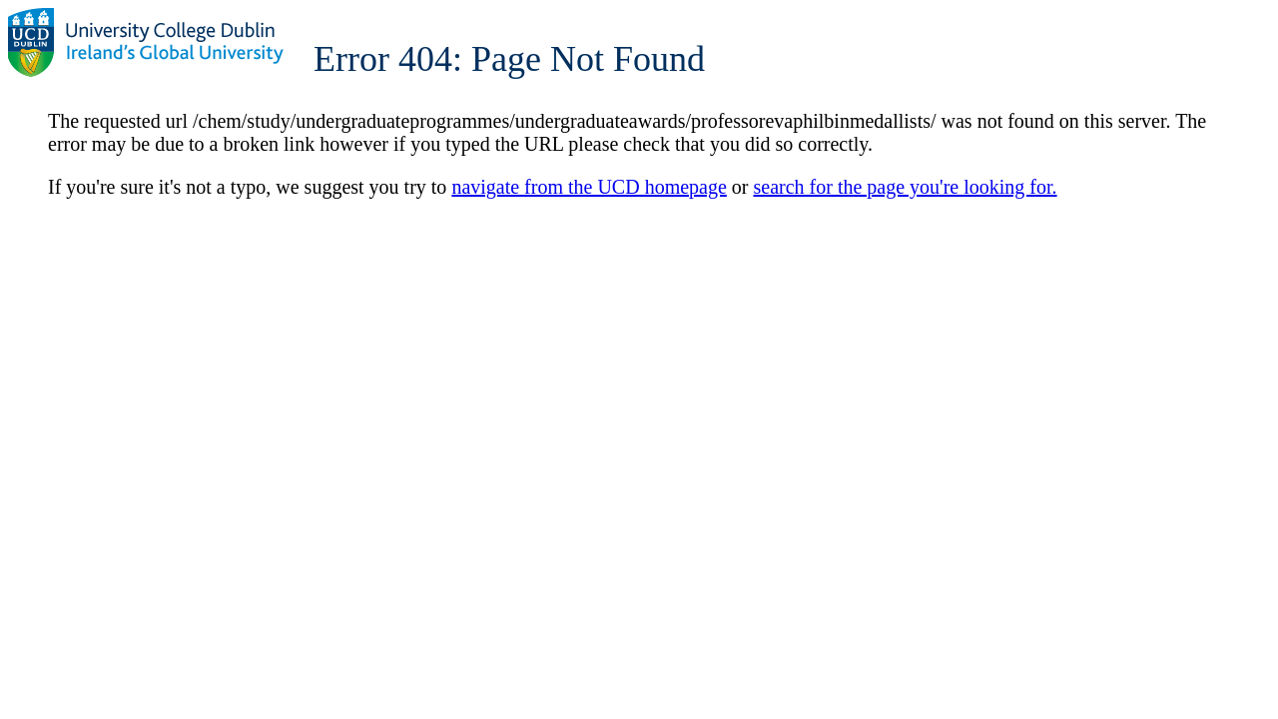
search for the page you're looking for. (905, 187)
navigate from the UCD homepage (588, 187)
